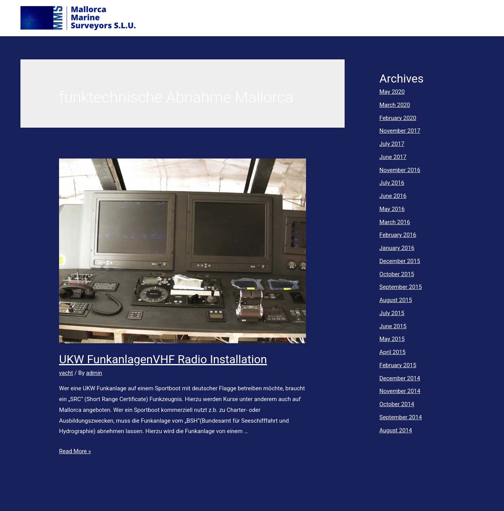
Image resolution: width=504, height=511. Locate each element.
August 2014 (395, 430)
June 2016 (392, 195)
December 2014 (399, 378)
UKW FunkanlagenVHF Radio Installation (163, 359)
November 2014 (399, 391)
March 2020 (394, 104)
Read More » (75, 451)
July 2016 (391, 182)
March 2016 (394, 222)
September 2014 (400, 417)
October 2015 (396, 274)
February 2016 (397, 234)
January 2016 (396, 248)
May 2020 (392, 91)
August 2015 (395, 300)
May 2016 (392, 209)
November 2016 (399, 170)
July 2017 (391, 143)
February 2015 (397, 365)
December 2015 (399, 261)
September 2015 (400, 286)
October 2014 (396, 404)
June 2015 (392, 326)
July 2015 (391, 313)
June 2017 (392, 156)
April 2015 (392, 352)
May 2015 (392, 339)
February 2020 (397, 118)
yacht (66, 372)
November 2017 (399, 130)
